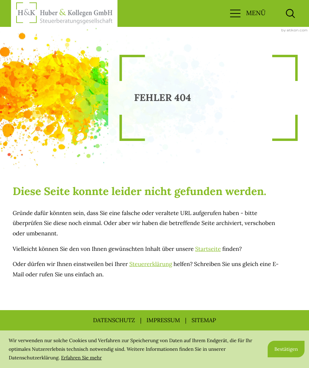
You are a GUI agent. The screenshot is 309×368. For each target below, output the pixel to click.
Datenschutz (114, 320)
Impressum (163, 320)
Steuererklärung (150, 264)
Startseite (208, 249)
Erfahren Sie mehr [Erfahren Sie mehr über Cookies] (81, 358)
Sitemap (204, 320)
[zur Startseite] (64, 13)
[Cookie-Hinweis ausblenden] (286, 349)
